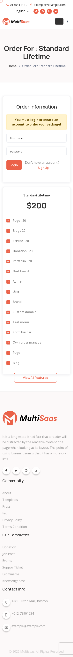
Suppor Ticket (12, 569)
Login (14, 165)
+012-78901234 (18, 616)
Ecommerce (10, 576)
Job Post (8, 556)
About (6, 495)
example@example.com (23, 629)
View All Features (35, 378)
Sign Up (43, 168)
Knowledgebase (14, 583)
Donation (9, 549)
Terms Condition (14, 528)
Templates (10, 501)
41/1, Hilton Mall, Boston (25, 604)
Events (7, 562)
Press (6, 508)
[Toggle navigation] (59, 21)
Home (12, 66)
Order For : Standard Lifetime (44, 66)
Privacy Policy (12, 522)
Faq (4, 515)
